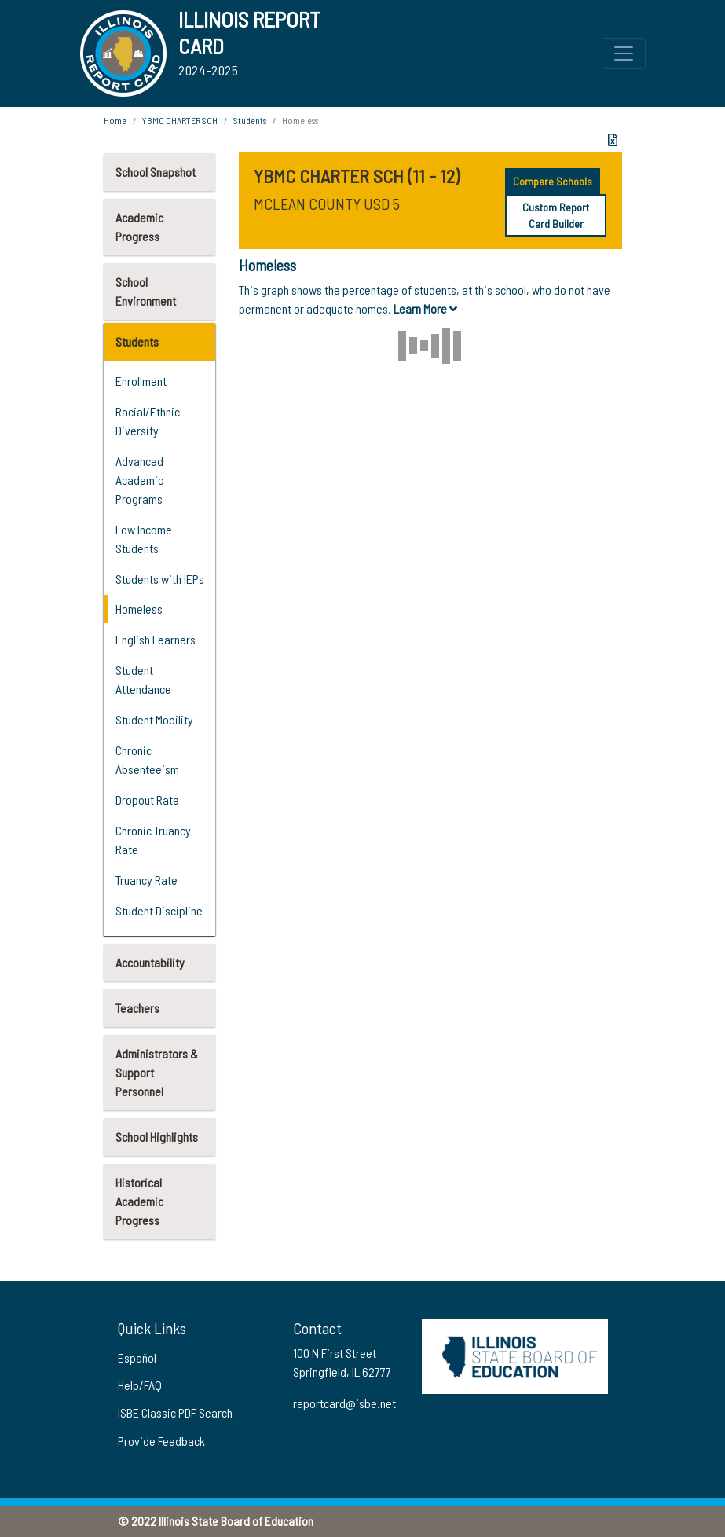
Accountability (150, 962)
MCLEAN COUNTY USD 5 (327, 203)
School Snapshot (155, 171)
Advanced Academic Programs (139, 479)
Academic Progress (139, 227)
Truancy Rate (146, 879)
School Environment (145, 291)
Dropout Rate (147, 799)
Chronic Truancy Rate (153, 840)
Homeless (139, 608)
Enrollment (141, 380)
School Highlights (156, 1136)
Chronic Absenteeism (147, 759)
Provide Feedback (161, 1440)
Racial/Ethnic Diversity (147, 421)
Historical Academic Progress (139, 1201)
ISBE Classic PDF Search (175, 1412)
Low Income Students (143, 539)
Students (137, 341)
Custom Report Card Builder (555, 215)
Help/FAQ (140, 1384)
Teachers (137, 1007)
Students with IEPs (159, 578)
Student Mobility (154, 719)
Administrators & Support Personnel (156, 1072)
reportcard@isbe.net (344, 1403)
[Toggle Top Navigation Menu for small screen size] (624, 53)
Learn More (425, 308)
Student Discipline (159, 910)
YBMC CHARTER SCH (180, 120)
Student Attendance (143, 679)
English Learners (155, 639)
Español (137, 1357)
